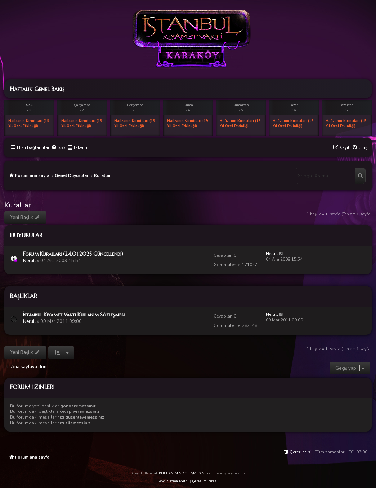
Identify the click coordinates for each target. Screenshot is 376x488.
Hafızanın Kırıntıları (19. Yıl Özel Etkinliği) (29, 123)
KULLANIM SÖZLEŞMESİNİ (182, 473)
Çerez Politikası (205, 481)
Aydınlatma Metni (174, 481)
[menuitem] (58, 147)
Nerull (29, 260)
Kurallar (17, 205)
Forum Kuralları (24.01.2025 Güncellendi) (73, 254)
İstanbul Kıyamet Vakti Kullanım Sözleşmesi (74, 314)
